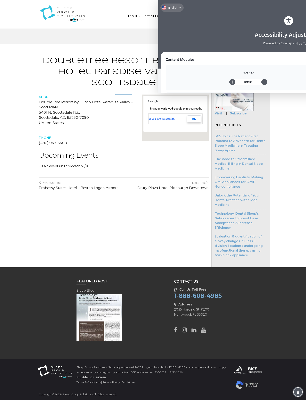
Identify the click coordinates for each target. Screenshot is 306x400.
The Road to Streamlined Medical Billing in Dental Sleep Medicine (239, 163)
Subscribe (238, 113)
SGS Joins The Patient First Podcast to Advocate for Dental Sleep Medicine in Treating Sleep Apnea (240, 143)
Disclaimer (128, 382)
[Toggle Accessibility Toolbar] (298, 392)
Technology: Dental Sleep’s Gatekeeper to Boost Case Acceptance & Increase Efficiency (237, 220)
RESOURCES (229, 16)
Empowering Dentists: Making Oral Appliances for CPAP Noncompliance (239, 181)
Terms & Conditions (88, 382)
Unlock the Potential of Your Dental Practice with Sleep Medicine (237, 200)
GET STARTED (155, 16)
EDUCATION (180, 16)
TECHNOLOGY (204, 16)
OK (194, 118)
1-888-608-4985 (198, 295)
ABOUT (134, 16)
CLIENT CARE (253, 16)
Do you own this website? (162, 119)
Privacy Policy (111, 382)
